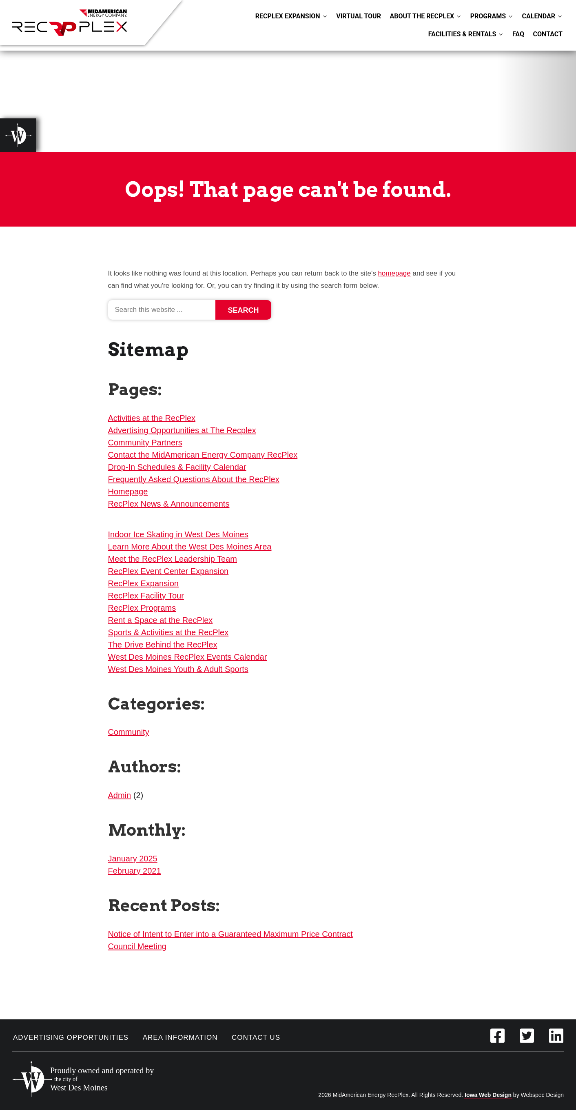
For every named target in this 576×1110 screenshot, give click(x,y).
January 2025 (132, 858)
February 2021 (134, 870)
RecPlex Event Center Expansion (168, 571)
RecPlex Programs (142, 607)
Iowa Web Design (488, 1095)
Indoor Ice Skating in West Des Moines (178, 534)
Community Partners (145, 442)
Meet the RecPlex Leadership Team (172, 558)
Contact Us (256, 1037)
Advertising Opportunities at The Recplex (182, 430)
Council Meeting (137, 946)
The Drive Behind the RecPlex (162, 644)
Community (128, 731)
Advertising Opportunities (70, 1037)
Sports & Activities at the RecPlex (168, 632)
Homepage (128, 491)
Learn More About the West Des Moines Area (190, 546)
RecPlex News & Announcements (169, 503)
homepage (394, 273)
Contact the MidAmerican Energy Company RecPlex (203, 454)
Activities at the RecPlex (152, 418)
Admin (119, 795)
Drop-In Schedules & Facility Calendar (177, 467)
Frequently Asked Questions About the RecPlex (193, 479)
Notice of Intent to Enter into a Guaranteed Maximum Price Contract (230, 934)
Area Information (180, 1037)
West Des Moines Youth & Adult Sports (178, 669)
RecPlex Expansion (143, 583)
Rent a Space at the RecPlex (160, 620)
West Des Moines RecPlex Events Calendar (187, 656)
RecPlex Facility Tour (146, 595)
